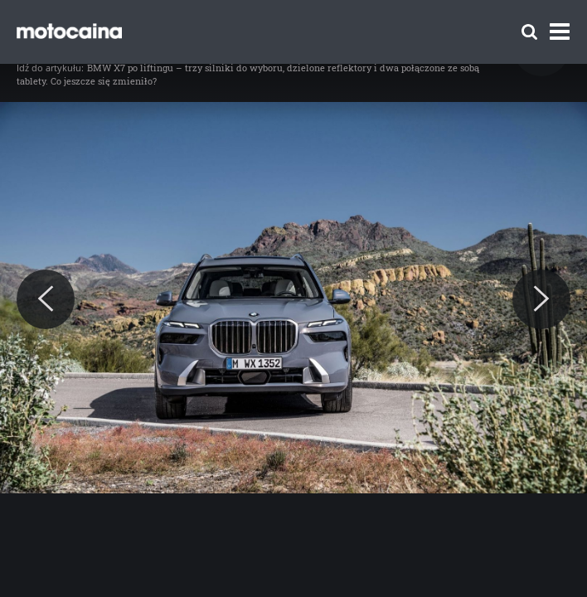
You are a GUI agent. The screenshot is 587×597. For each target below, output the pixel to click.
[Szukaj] (529, 32)
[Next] (541, 299)
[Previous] (46, 299)
